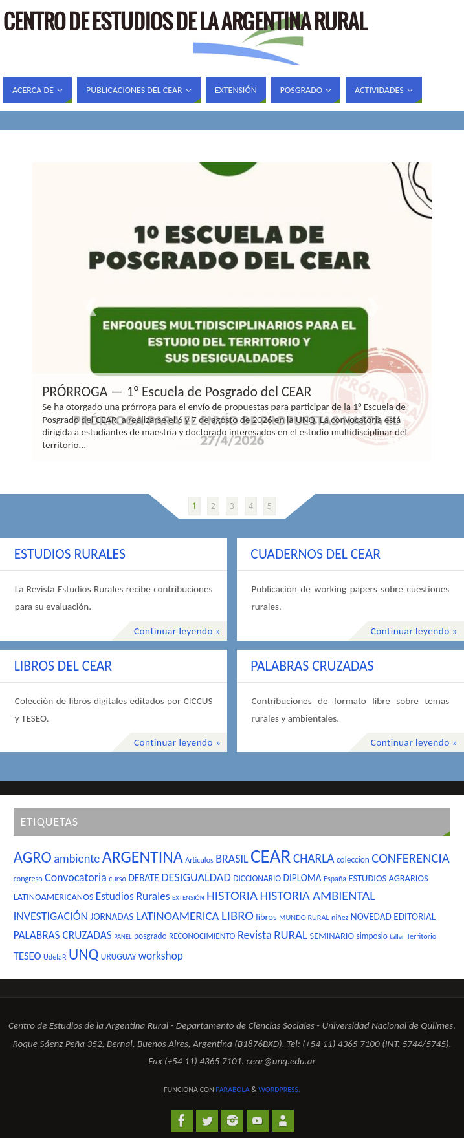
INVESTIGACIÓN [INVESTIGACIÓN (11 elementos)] (51, 916)
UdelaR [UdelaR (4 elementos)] (55, 956)
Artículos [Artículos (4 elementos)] (199, 859)
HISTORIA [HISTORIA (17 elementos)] (232, 895)
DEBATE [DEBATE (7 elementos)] (143, 878)
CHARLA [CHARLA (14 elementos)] (314, 858)
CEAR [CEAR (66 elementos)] (270, 856)
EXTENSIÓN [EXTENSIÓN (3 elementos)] (188, 898)
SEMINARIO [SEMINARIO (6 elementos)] (332, 935)
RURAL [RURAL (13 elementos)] (290, 934)
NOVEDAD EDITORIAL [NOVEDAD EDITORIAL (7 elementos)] (393, 917)
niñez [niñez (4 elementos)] (339, 917)
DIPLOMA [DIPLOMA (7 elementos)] (302, 878)
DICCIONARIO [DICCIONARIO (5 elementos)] (257, 878)
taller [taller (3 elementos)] (397, 936)
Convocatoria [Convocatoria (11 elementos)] (76, 877)
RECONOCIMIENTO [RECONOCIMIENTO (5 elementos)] (202, 935)
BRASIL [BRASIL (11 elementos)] (231, 859)
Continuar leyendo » (177, 631)
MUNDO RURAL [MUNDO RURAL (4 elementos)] (304, 917)
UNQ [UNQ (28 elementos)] (83, 954)
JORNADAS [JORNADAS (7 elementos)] (112, 917)
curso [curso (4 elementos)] (117, 878)
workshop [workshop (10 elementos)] (160, 956)
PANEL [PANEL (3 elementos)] (122, 936)
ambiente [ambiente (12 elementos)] (77, 858)
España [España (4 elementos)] (335, 878)
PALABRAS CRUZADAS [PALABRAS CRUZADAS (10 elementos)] (63, 935)
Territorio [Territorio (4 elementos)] (421, 936)
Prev (91, 307)
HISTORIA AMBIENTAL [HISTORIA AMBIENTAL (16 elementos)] (317, 895)
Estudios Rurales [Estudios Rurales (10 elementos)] (133, 896)
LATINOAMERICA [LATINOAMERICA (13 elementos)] (177, 915)
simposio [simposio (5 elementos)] (371, 935)
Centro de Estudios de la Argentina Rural (185, 23)
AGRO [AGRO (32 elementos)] (33, 857)
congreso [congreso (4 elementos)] (28, 878)
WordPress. (279, 1089)
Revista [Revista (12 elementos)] (255, 934)
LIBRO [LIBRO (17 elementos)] (237, 915)
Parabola (232, 1089)
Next (372, 307)
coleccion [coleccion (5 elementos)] (353, 859)
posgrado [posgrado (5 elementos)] (150, 935)
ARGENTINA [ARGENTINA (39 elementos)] (142, 856)
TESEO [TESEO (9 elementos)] (27, 955)
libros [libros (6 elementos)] (266, 917)
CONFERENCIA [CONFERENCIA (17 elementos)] (410, 858)
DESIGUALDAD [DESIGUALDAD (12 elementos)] (196, 877)
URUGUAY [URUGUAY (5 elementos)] (118, 956)
